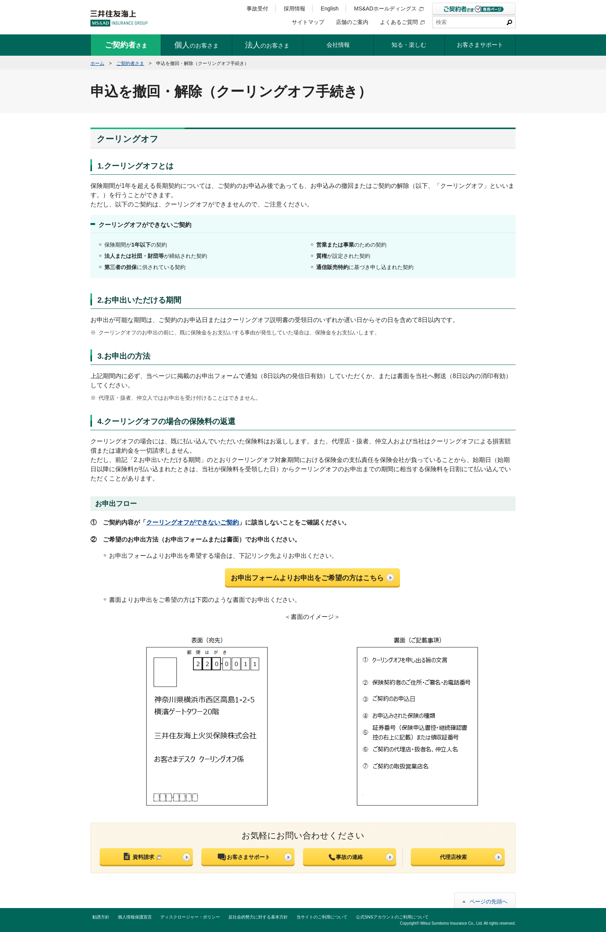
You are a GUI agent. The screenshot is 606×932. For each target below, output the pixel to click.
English (330, 8)
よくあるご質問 (402, 22)
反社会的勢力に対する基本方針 (258, 917)
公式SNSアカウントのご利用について (392, 917)
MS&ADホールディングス (389, 8)
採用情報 (294, 8)
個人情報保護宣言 (135, 917)
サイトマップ (308, 22)
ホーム (97, 63)
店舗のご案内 (352, 22)
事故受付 (257, 8)
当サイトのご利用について (321, 917)
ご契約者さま (130, 63)
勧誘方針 (100, 917)
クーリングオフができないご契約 (192, 522)
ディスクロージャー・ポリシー (190, 917)
